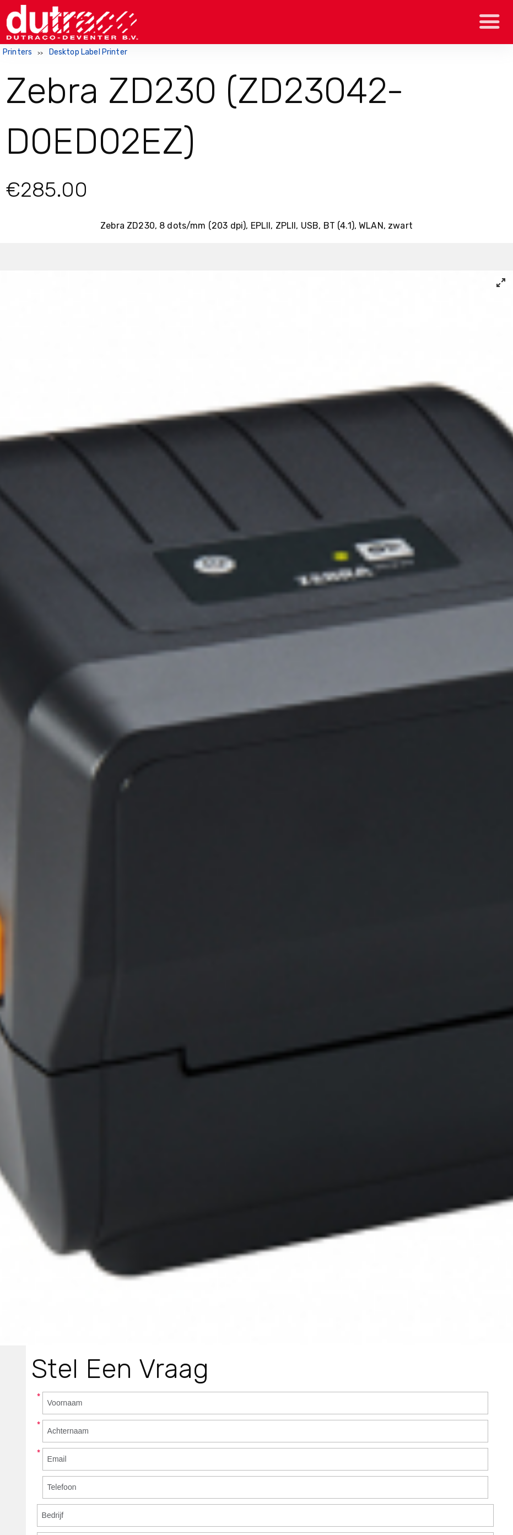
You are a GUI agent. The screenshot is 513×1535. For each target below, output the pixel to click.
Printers (17, 52)
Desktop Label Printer (88, 52)
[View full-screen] (500, 282)
